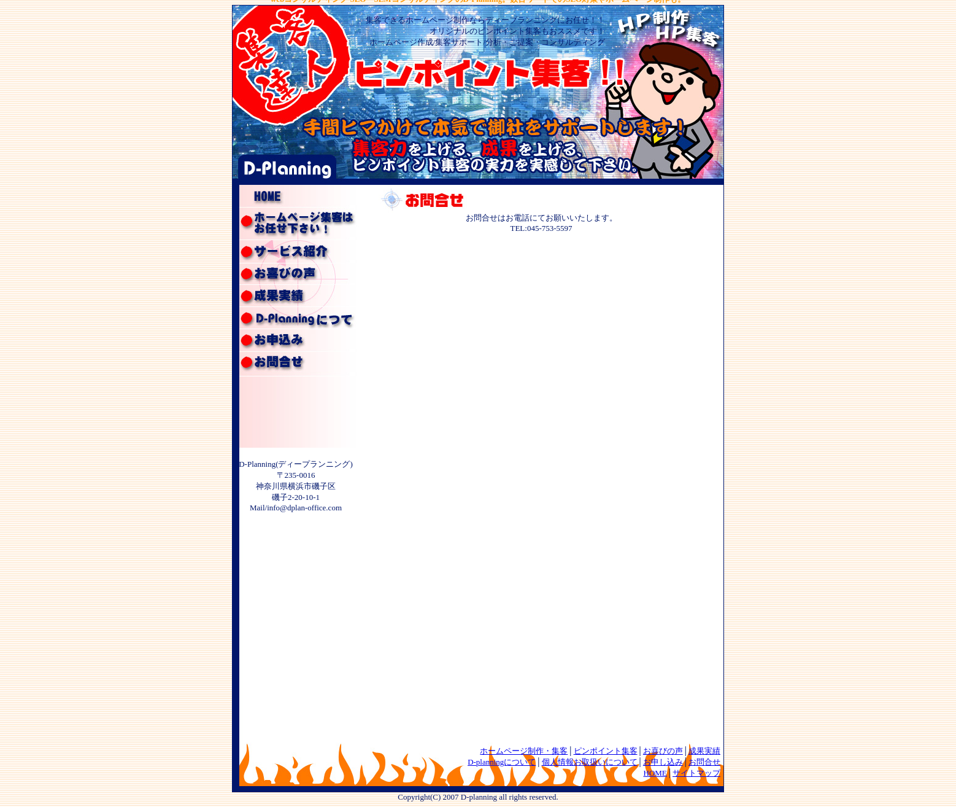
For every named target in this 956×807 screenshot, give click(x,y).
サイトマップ (696, 773)
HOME (655, 773)
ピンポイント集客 (606, 750)
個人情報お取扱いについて (590, 761)
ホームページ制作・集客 (524, 750)
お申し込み (663, 761)
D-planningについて (502, 761)
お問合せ (704, 761)
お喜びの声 (663, 750)
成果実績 (704, 750)
